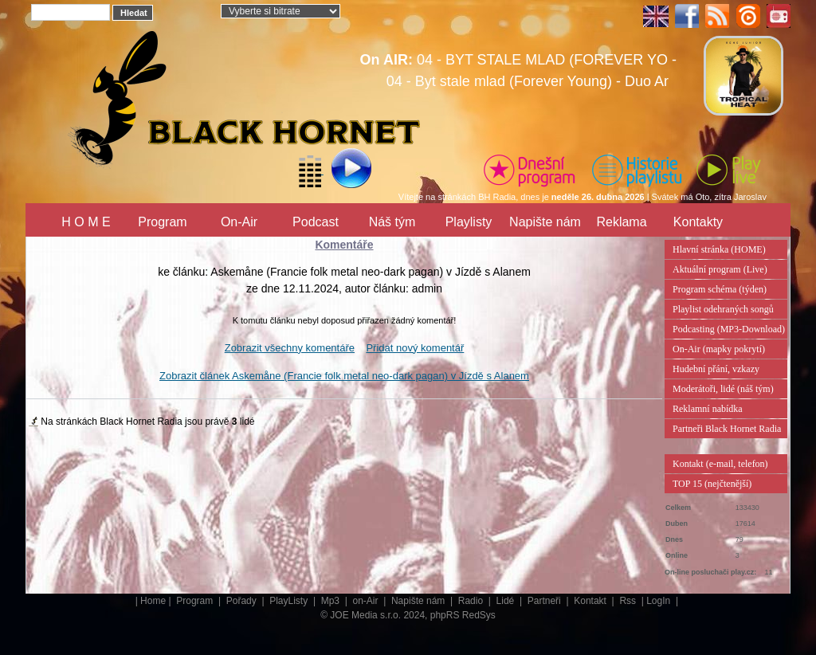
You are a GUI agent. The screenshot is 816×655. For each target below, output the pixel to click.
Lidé (506, 600)
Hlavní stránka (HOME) (719, 249)
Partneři (545, 600)
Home (153, 600)
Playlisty (468, 222)
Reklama (621, 222)
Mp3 (332, 600)
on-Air (366, 600)
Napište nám (545, 222)
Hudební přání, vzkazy (716, 369)
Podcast (315, 222)
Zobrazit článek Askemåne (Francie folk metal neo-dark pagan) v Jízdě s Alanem (344, 376)
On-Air (239, 222)
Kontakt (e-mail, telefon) (720, 463)
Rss (628, 600)
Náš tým (392, 222)
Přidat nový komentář (415, 348)
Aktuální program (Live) (720, 269)
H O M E (85, 222)
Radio (472, 600)
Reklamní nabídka (708, 408)
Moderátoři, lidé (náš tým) (723, 388)
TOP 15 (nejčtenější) (712, 483)
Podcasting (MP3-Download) (729, 329)
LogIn (659, 600)
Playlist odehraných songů (723, 309)
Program (162, 222)
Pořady (242, 600)
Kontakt (591, 600)
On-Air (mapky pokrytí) (719, 349)
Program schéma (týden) (720, 289)
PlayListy (289, 600)
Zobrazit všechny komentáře (290, 348)
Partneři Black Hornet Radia (727, 428)
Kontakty (698, 222)
